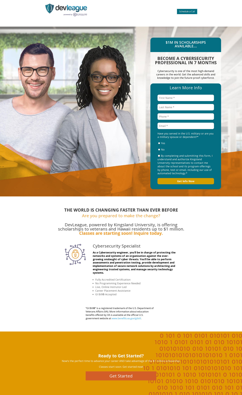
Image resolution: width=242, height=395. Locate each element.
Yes (163, 143)
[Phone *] (185, 116)
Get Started (121, 376)
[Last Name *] (185, 107)
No (163, 149)
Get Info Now (185, 181)
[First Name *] (185, 98)
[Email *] (185, 126)
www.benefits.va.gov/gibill (126, 318)
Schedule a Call (187, 11)
